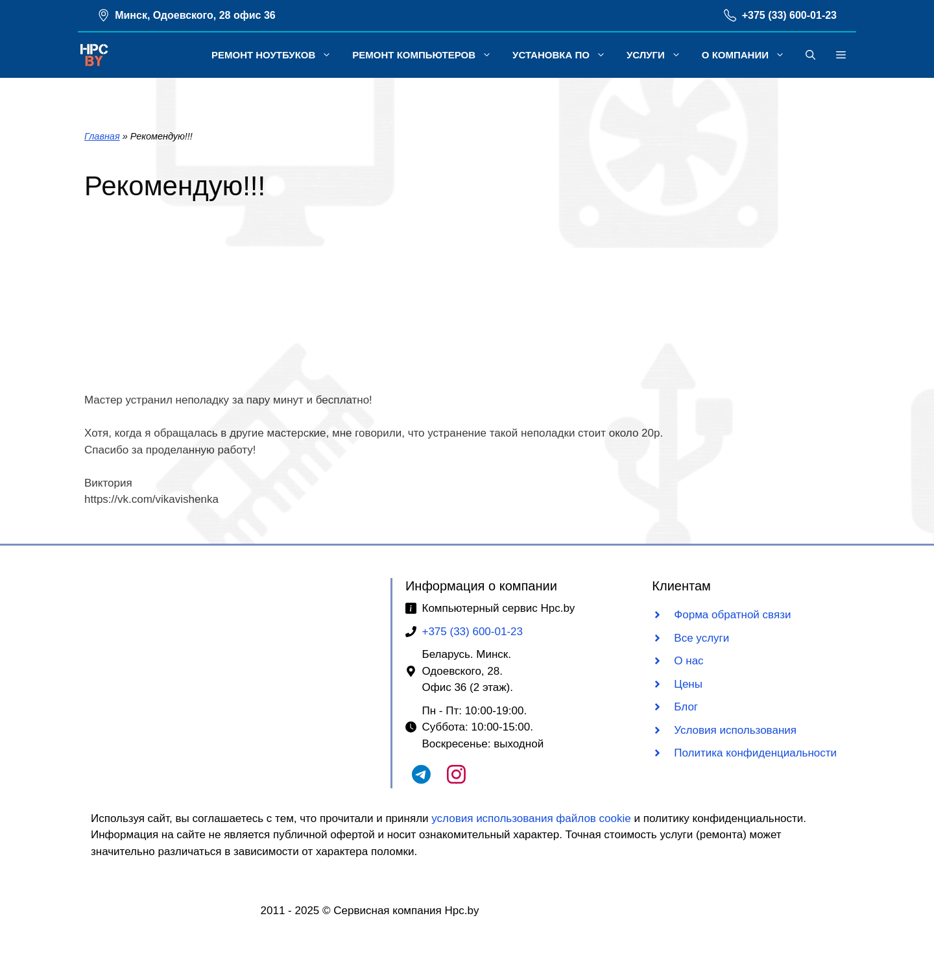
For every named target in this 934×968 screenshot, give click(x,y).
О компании (748, 55)
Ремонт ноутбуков (276, 55)
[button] (810, 55)
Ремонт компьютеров (427, 55)
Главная (102, 136)
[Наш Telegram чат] (421, 780)
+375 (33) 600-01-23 (789, 15)
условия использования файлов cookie (530, 818)
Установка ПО (564, 55)
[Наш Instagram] (456, 780)
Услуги (659, 55)
